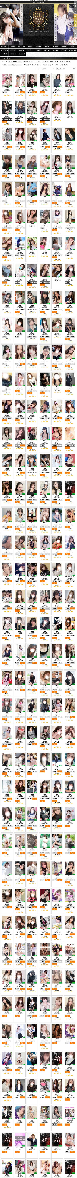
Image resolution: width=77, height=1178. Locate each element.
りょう (32, 631)
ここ (45, 576)
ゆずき (57, 1092)
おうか (44, 386)
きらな (57, 495)
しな (70, 359)
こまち (7, 875)
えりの (7, 413)
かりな (44, 658)
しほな (32, 1174)
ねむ (57, 603)
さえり (69, 1011)
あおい (44, 739)
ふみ (45, 794)
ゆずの (7, 522)
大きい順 (51, 65)
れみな (32, 929)
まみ (57, 87)
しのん (69, 169)
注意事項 (55, 50)
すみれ (32, 468)
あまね (69, 1147)
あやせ (44, 766)
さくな (7, 1038)
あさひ (57, 739)
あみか (7, 359)
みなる (69, 902)
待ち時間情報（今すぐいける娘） (30, 46)
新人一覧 (47, 46)
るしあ (57, 1011)
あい (57, 440)
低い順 (29, 65)
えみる (44, 712)
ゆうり (44, 413)
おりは (57, 658)
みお (70, 250)
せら (20, 576)
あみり (32, 739)
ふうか (32, 794)
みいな (32, 902)
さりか (19, 631)
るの (57, 712)
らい (57, 1147)
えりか (44, 142)
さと (57, 413)
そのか (32, 169)
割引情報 (21, 46)
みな (7, 250)
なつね (44, 957)
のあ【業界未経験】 (70, 576)
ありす (57, 142)
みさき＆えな (19, 1147)
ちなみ (19, 1174)
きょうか (32, 875)
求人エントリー (4, 54)
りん (7, 712)
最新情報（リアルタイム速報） (13, 46)
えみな (7, 794)
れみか (7, 386)
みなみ (32, 658)
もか (7, 332)
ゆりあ (19, 332)
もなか (44, 277)
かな (7, 848)
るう (32, 1011)
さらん (19, 1038)
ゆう (57, 1065)
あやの (19, 766)
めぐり (7, 902)
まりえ (57, 875)
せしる (19, 196)
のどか (7, 440)
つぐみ (19, 413)
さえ (32, 1147)
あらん (69, 658)
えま (70, 766)
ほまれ (57, 522)
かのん (19, 250)
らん (57, 957)
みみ (45, 495)
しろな (7, 169)
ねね (7, 142)
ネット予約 (13, 50)
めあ (20, 495)
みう (45, 223)
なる (70, 223)
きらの (57, 685)
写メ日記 (64, 46)
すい (57, 468)
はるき (69, 413)
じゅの (57, 821)
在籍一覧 (55, 46)
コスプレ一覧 (21, 54)
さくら (44, 359)
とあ (20, 440)
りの (32, 359)
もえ (57, 929)
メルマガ (72, 50)
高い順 (34, 65)
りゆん (7, 1011)
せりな (57, 1038)
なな (32, 957)
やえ (45, 1065)
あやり (32, 766)
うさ (20, 1065)
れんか (32, 984)
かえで (69, 821)
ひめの (7, 821)
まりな (69, 875)
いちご (69, 440)
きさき (44, 848)
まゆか (32, 413)
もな (45, 196)
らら (45, 169)
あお (20, 305)
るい (32, 115)
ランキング (30, 50)
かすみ (19, 848)
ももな (69, 929)
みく (57, 902)
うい (7, 1065)
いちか (32, 821)
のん (20, 359)
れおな (44, 984)
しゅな (32, 250)
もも (32, 685)
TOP (4, 46)
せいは (19, 468)
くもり (57, 305)
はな (70, 794)
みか (70, 685)
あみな (19, 739)
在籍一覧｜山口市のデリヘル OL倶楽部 (38, 23)
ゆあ (20, 658)
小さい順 (45, 65)
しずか (69, 115)
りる (57, 386)
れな (7, 495)
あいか (32, 440)
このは (19, 522)
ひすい (32, 87)
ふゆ (57, 794)
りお (70, 305)
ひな (20, 821)
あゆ (57, 766)
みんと (7, 929)
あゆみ (57, 1174)
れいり (7, 984)
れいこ (69, 957)
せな (20, 277)
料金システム (4, 50)
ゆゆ (32, 1092)
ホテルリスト (47, 50)
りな (70, 984)
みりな (19, 929)
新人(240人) (45, 61)
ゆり (7, 1092)
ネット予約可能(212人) (64, 61)
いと (45, 821)
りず (57, 332)
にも (7, 658)
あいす (69, 712)
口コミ (21, 50)
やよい (32, 522)
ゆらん (7, 576)
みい (7, 196)
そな (57, 1120)
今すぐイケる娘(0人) (28, 61)
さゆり (44, 1038)
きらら (57, 277)
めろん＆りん (70, 1120)
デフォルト (15, 65)
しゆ (70, 549)
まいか (69, 332)
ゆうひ (44, 305)
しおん (44, 603)
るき (45, 1011)
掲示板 (38, 50)
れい (7, 549)
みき (45, 902)
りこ (45, 468)
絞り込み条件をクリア (14, 61)
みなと (19, 1120)
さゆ (32, 1038)
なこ (7, 957)
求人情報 (64, 50)
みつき (32, 603)
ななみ (19, 142)
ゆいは (7, 685)
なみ (20, 957)
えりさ (44, 87)
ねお (70, 1174)
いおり (7, 223)
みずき (44, 929)
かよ (32, 848)
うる (32, 712)
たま (20, 685)
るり (7, 631)
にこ (20, 386)
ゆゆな (44, 1174)
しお (45, 250)
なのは (57, 196)
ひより (7, 1120)
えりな (7, 115)
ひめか (19, 223)
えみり (19, 794)
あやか (7, 277)
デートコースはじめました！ (13, 54)
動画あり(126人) (54, 61)
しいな (44, 549)
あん (70, 603)
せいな (7, 603)
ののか (69, 196)
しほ (57, 359)
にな (57, 169)
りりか (44, 115)
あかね (7, 739)
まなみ (32, 305)
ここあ (69, 848)
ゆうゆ (44, 1092)
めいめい (20, 902)
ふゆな (44, 1147)
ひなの (19, 549)
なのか (32, 142)
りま (57, 984)
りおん (69, 1092)
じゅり (32, 495)
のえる (32, 549)
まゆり (44, 332)
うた (57, 576)
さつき (44, 1120)
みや (32, 1120)
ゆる (20, 1092)
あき (57, 115)
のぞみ (44, 685)
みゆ (20, 603)
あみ (70, 277)
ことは (19, 875)
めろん (57, 223)
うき (57, 631)
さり (20, 712)
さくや (57, 549)
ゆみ (70, 1065)
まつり (19, 169)
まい (45, 875)
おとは (69, 522)
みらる (7, 1147)
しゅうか (70, 1038)
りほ (32, 196)
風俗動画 (72, 46)
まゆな (69, 142)
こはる (57, 848)
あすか (69, 739)
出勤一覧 (38, 46)
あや (7, 766)
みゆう (44, 440)
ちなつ (44, 522)
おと (32, 386)
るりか (32, 223)
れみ (20, 984)
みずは (7, 468)
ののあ (19, 115)
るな (32, 277)
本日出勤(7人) (37, 61)
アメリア (70, 386)
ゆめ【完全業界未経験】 (33, 576)
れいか (7, 305)
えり (7, 1174)
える (32, 332)
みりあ (7, 87)
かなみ (69, 495)
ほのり (19, 87)
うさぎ (32, 1065)
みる (70, 468)
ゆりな (69, 87)
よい (70, 631)
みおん (57, 250)
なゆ (45, 631)
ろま (20, 1011)
